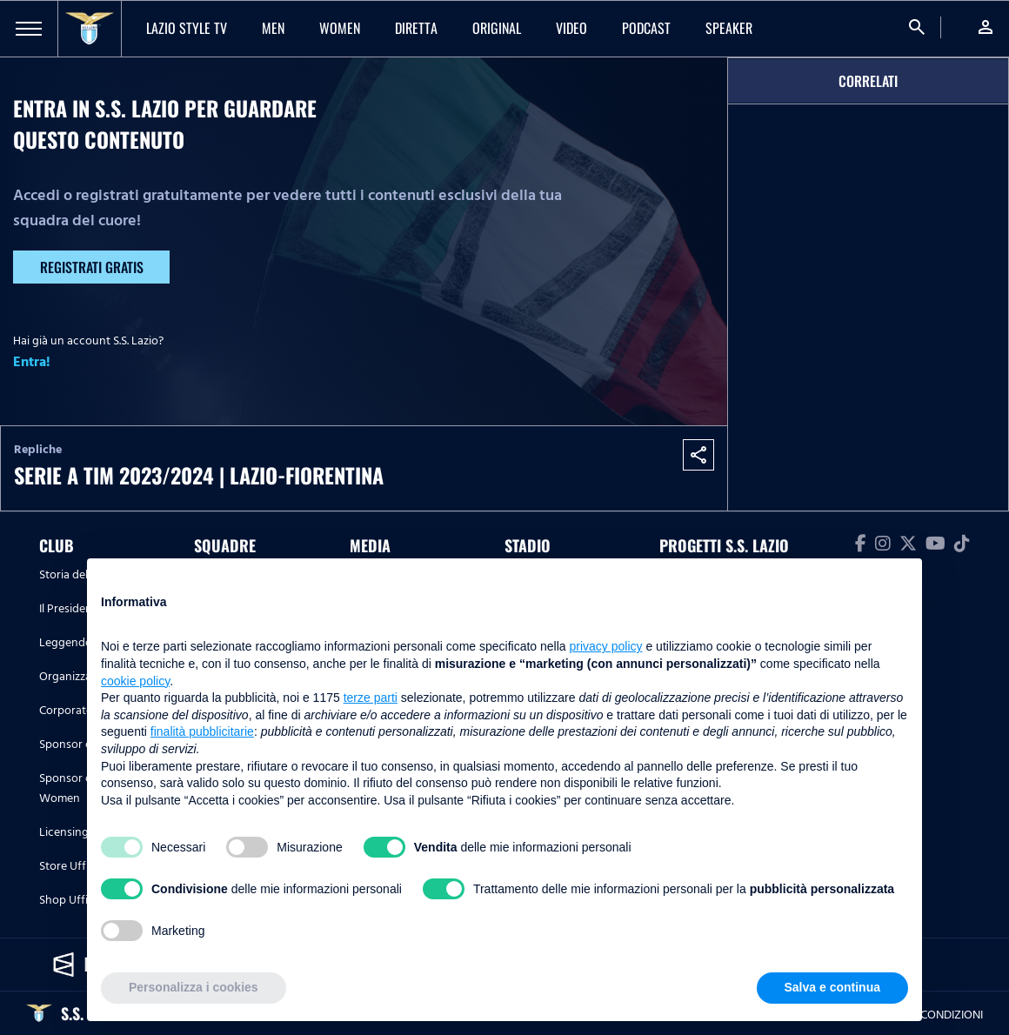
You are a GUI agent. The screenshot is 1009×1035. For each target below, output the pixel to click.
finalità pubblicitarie (202, 731)
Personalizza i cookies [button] (193, 987)
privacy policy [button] (606, 646)
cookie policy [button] (135, 681)
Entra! (31, 362)
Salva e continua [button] (832, 987)
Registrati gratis (92, 267)
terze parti (371, 697)
